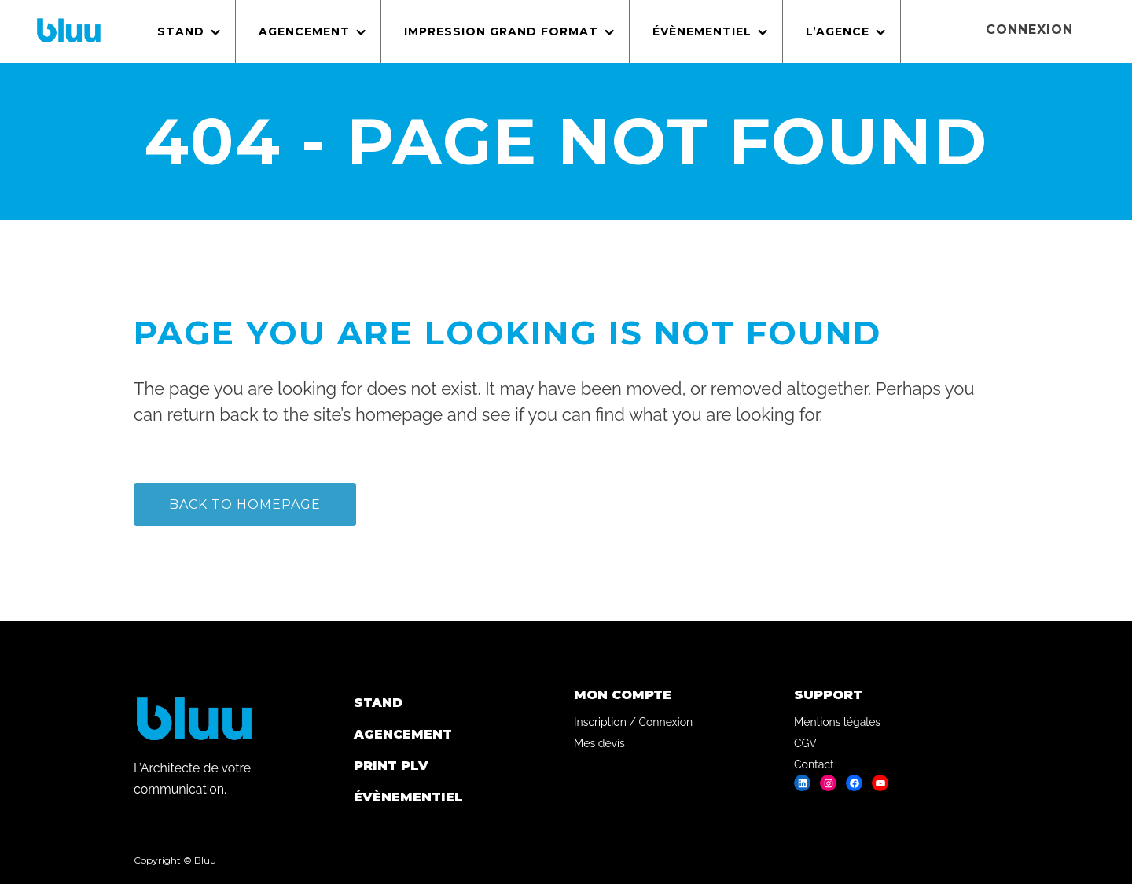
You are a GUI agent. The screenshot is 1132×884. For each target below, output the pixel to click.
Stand (378, 702)
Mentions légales (837, 721)
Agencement (403, 734)
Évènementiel (408, 797)
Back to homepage (245, 504)
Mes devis (599, 743)
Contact (814, 764)
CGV (805, 743)
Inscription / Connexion (633, 721)
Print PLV (391, 765)
